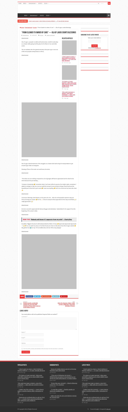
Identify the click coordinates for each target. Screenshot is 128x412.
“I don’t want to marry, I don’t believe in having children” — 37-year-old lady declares (48, 21)
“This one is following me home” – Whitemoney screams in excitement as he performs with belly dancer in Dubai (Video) (63, 377)
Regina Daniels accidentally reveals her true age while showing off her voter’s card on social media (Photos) (32, 304)
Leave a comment (51, 35)
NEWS (24, 3)
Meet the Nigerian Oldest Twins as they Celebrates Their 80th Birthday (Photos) (66, 304)
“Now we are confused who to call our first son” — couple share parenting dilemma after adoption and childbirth (31, 399)
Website (24, 343)
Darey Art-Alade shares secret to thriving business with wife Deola (63, 369)
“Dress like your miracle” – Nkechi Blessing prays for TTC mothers (63, 384)
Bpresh (108, 409)
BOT (98, 409)
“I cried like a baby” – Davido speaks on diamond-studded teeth (62, 390)
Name (23, 332)
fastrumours (26, 35)
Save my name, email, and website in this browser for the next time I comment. (43, 348)
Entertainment (32, 3)
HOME (19, 3)
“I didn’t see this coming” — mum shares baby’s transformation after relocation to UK (31, 391)
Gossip (35, 27)
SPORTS (40, 3)
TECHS (45, 3)
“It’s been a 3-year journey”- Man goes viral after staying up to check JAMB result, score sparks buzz (69, 84)
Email (23, 337)
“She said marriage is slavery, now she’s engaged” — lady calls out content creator (68, 94)
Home (22, 27)
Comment (24, 316)
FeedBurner (98, 48)
